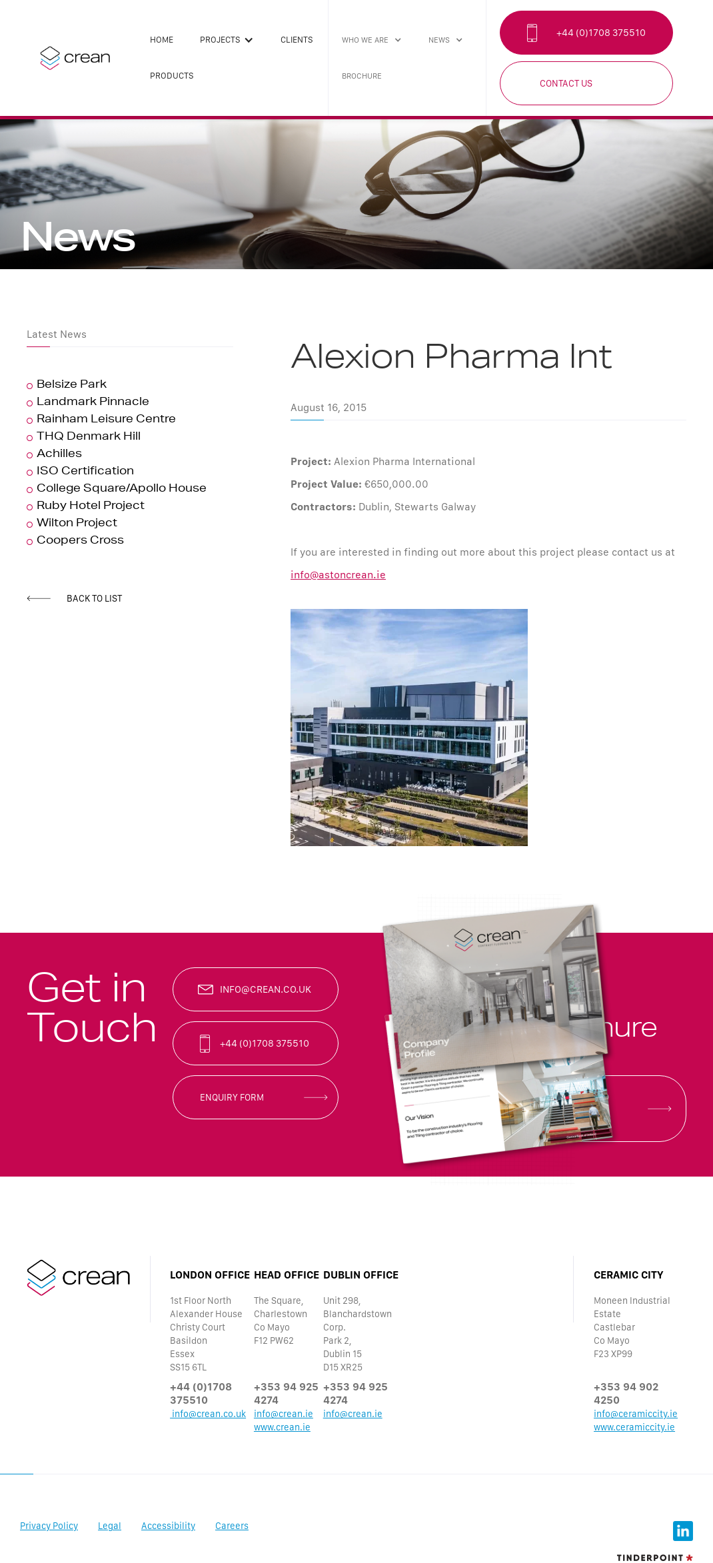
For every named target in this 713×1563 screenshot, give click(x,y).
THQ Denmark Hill (89, 437)
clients (297, 40)
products (172, 76)
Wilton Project (77, 524)
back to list (94, 598)
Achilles (59, 455)
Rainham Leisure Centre (106, 420)
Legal (109, 1525)
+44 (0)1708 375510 (601, 33)
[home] (75, 58)
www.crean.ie (282, 1427)
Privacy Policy (49, 1525)
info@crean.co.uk (265, 989)
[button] (227, 40)
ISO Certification (85, 472)
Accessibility (168, 1525)
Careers (232, 1525)
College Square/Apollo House (122, 489)
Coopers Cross (80, 541)
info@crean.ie (283, 1413)
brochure (362, 76)
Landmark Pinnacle (93, 403)
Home (161, 40)
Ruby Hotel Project (91, 507)
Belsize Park (72, 385)
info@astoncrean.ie (338, 574)
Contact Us (566, 83)
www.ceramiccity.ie (634, 1427)
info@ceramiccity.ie (636, 1413)
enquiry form (232, 1097)
